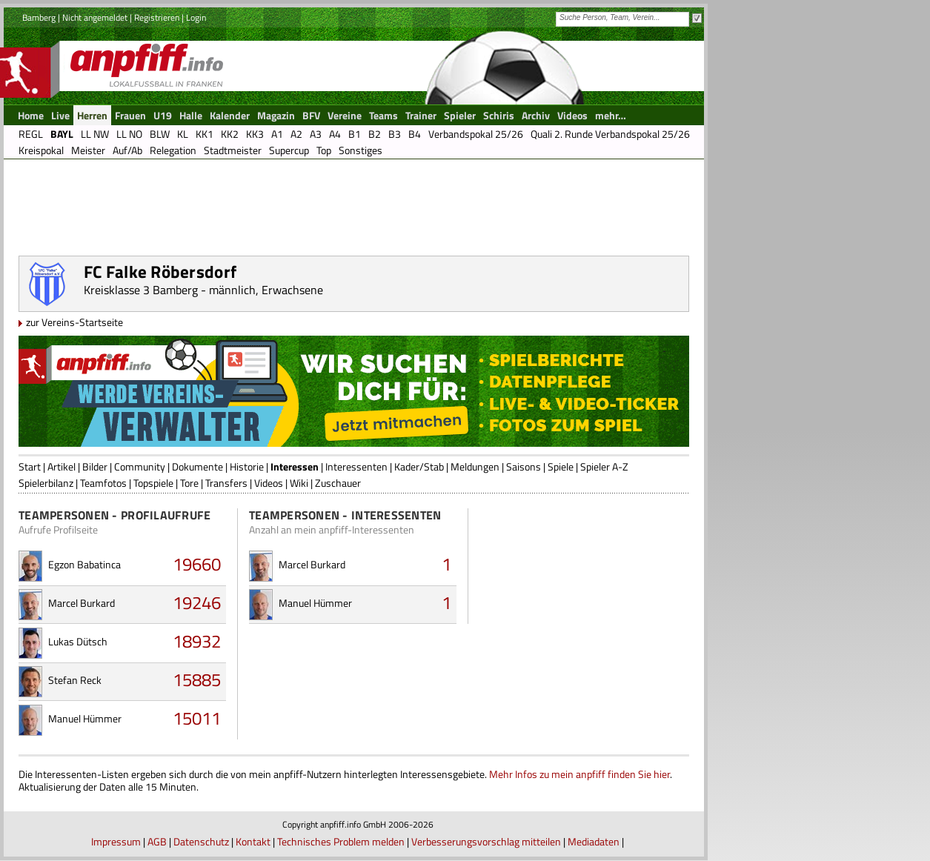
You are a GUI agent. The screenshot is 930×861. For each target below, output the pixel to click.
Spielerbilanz (46, 483)
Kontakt (253, 841)
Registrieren (156, 17)
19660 (197, 564)
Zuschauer (338, 483)
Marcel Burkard (81, 603)
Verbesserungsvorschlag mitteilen (486, 841)
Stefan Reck (75, 680)
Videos (268, 483)
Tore (189, 483)
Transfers (226, 483)
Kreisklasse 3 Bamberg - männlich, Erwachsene (203, 290)
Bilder (94, 466)
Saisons (523, 466)
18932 (197, 641)
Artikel (61, 466)
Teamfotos (103, 483)
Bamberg (39, 17)
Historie (247, 466)
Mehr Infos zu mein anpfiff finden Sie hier (579, 774)
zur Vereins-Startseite (74, 322)
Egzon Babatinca (84, 564)
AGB (157, 841)
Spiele (561, 466)
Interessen (294, 466)
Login (196, 17)
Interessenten (356, 466)
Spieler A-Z (604, 466)
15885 (197, 679)
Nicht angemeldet (94, 17)
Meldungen (475, 466)
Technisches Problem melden (341, 841)
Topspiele (153, 483)
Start (30, 466)
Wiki (299, 483)
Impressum (116, 841)
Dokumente (197, 466)
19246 (197, 602)
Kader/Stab (419, 466)
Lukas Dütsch (77, 641)
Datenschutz (201, 841)
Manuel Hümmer (85, 718)
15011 (197, 718)
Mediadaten (594, 841)
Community (139, 466)
